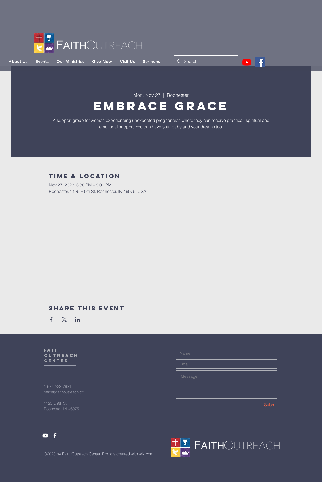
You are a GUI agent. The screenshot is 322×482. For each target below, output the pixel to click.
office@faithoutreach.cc (64, 392)
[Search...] (205, 61)
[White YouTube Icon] (45, 435)
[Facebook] (260, 62)
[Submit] (258, 404)
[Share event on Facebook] (51, 319)
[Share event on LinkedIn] (77, 319)
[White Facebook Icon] (54, 435)
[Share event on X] (64, 319)
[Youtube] (246, 62)
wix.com (146, 453)
